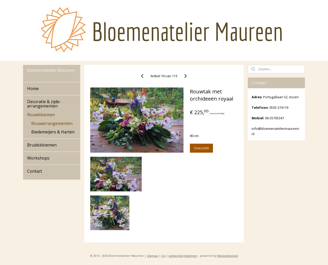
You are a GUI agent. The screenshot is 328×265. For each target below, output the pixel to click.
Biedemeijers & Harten (53, 132)
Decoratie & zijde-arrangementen (44, 104)
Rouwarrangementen (52, 123)
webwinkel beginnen (183, 256)
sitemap (152, 256)
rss (163, 256)
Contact (34, 171)
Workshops (38, 158)
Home (33, 88)
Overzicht (201, 148)
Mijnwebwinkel (227, 256)
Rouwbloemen (41, 114)
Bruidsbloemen (42, 145)
